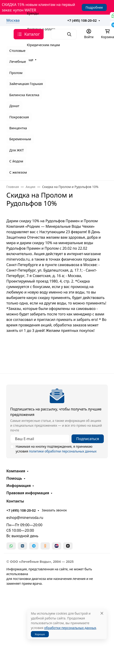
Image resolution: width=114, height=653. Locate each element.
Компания (15, 471)
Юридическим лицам (43, 45)
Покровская (19, 117)
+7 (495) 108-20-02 (82, 20)
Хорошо (40, 634)
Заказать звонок (54, 510)
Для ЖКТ (16, 150)
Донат (14, 105)
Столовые (17, 50)
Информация (18, 485)
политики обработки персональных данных (63, 451)
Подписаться (87, 438)
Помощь (14, 478)
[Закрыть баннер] (107, 326)
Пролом (15, 72)
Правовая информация (27, 493)
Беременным (20, 139)
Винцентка (18, 128)
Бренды (33, 13)
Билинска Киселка (24, 95)
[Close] (102, 613)
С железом (18, 172)
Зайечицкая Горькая (26, 83)
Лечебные (17, 61)
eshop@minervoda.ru (24, 517)
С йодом (16, 161)
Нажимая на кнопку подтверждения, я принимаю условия (56, 448)
